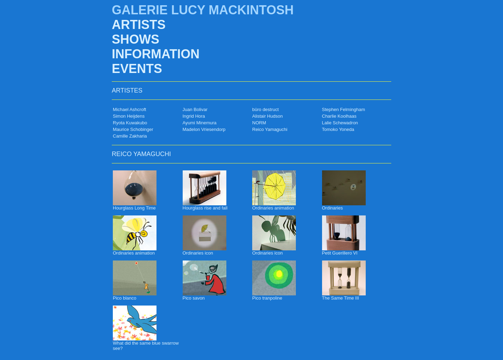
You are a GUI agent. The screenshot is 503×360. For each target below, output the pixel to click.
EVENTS (137, 68)
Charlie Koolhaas (339, 116)
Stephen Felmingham (343, 109)
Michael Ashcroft (129, 109)
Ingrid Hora (194, 116)
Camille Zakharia (130, 136)
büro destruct (265, 109)
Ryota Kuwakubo (130, 122)
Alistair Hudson (267, 116)
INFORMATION (155, 54)
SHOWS (135, 39)
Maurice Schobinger (133, 129)
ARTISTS (139, 24)
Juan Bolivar (195, 109)
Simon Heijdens (129, 116)
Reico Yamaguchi (269, 129)
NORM (259, 122)
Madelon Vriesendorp (204, 129)
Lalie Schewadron (340, 122)
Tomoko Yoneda (338, 129)
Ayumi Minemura (200, 122)
